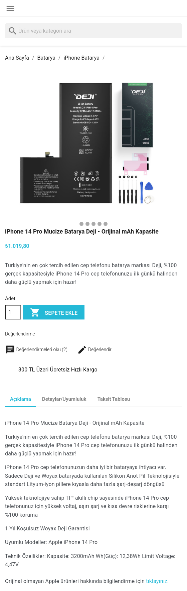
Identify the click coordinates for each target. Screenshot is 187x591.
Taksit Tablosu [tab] (114, 399)
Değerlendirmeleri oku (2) (37, 349)
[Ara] (93, 30)
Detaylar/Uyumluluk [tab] (64, 399)
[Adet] (13, 312)
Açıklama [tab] (20, 399)
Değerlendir (94, 349)
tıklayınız (156, 581)
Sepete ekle (53, 312)
